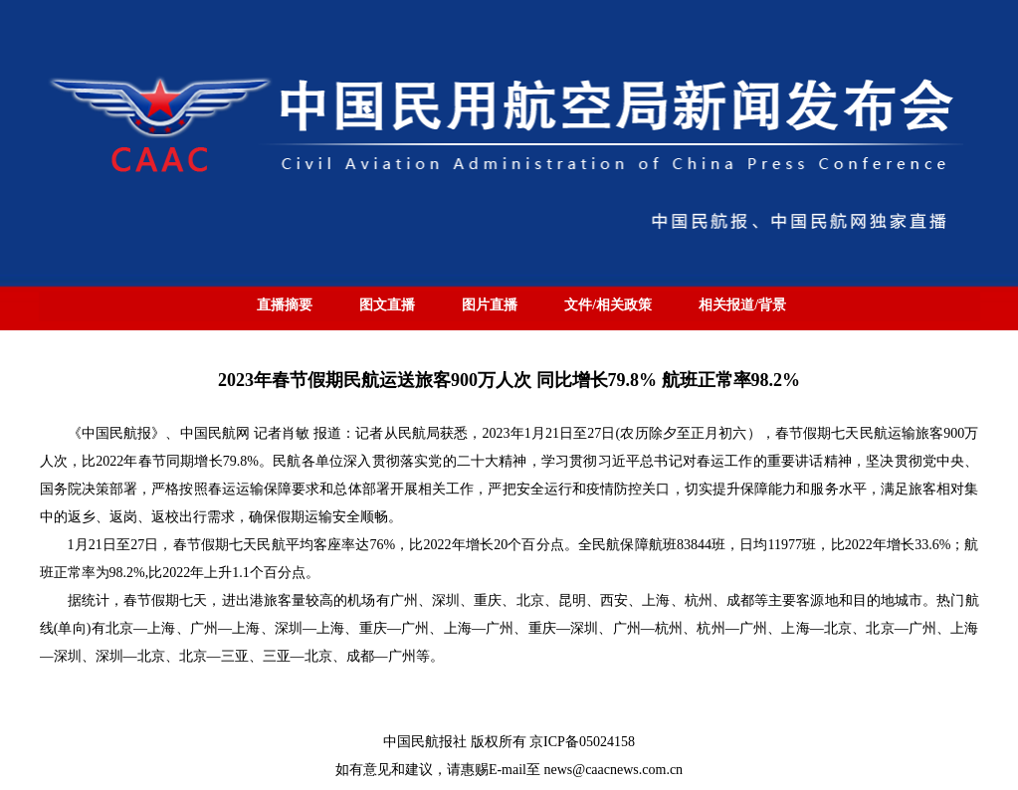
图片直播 (489, 304)
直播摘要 (284, 304)
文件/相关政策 (608, 304)
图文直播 (387, 304)
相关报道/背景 (742, 304)
